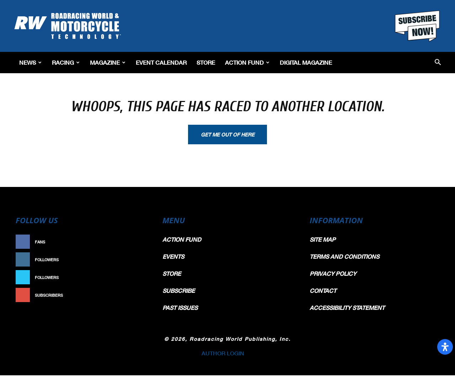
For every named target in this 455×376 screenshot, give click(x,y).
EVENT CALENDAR (161, 62)
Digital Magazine (306, 62)
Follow (137, 260)
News (30, 62)
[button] (438, 62)
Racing (66, 62)
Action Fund (247, 62)
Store (206, 62)
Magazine (107, 62)
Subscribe (134, 296)
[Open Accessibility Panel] (445, 347)
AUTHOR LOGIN (223, 353)
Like (141, 242)
